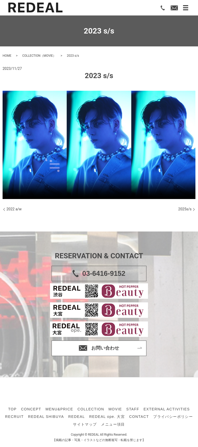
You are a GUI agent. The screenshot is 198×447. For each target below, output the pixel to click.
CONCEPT (31, 409)
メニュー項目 (113, 424)
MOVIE (115, 409)
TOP (12, 409)
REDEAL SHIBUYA (46, 417)
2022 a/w (14, 209)
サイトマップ (85, 424)
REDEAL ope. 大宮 (107, 417)
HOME (7, 55)
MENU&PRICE (59, 409)
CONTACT (139, 417)
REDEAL (76, 417)
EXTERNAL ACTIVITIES (167, 409)
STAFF (132, 409)
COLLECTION (91, 409)
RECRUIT (14, 417)
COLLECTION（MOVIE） (39, 55)
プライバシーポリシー (173, 417)
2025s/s (185, 209)
